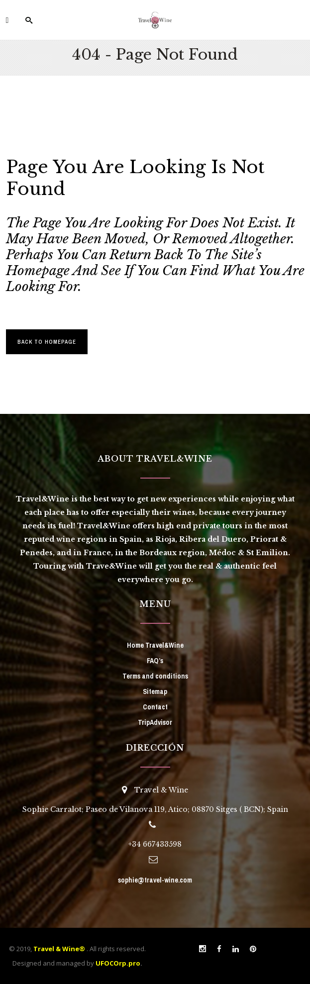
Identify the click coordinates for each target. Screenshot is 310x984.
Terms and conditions (155, 676)
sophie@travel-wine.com (155, 880)
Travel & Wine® (59, 948)
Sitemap (155, 691)
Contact (155, 706)
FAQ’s (155, 660)
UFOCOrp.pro (118, 963)
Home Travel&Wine (155, 645)
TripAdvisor (155, 722)
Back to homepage (46, 341)
